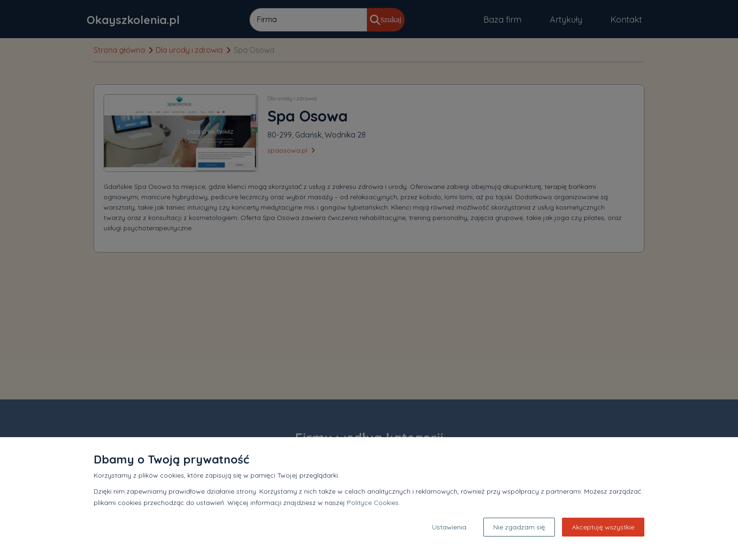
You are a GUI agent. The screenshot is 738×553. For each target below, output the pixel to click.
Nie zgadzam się (519, 527)
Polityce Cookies (373, 502)
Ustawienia (449, 527)
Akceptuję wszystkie (603, 527)
